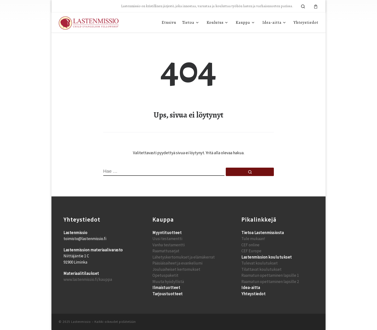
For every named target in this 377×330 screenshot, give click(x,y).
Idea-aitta (250, 287)
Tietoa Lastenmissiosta (262, 232)
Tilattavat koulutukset (261, 269)
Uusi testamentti (167, 238)
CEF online (250, 245)
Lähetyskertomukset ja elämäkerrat (183, 257)
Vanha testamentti (168, 245)
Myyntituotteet (167, 232)
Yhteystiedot (253, 293)
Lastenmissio (81, 322)
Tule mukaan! (253, 238)
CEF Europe (251, 250)
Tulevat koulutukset (259, 263)
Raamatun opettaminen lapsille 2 (270, 281)
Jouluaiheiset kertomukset (176, 269)
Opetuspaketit (165, 275)
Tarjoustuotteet (167, 293)
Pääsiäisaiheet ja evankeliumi (177, 263)
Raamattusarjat (165, 250)
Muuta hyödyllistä (168, 281)
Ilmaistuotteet (166, 287)
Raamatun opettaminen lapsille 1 (270, 275)
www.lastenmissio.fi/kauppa (87, 279)
